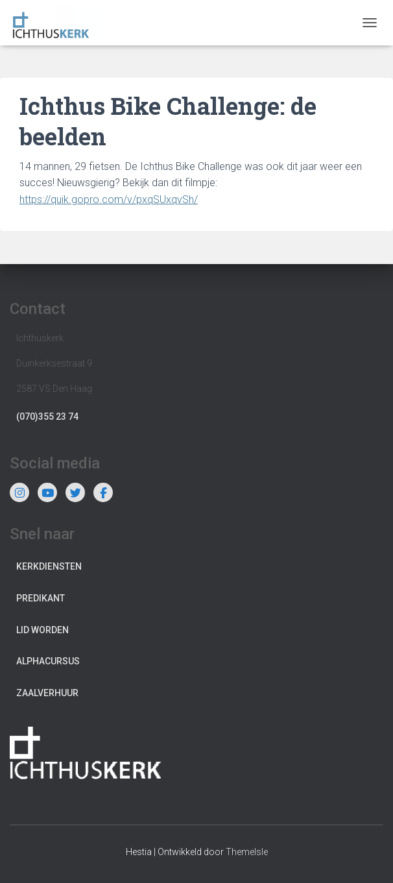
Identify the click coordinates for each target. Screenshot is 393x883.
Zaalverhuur (47, 693)
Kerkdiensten (49, 566)
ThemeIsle (247, 852)
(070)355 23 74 (47, 416)
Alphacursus (48, 661)
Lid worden (42, 630)
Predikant (40, 598)
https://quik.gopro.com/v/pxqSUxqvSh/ (108, 199)
